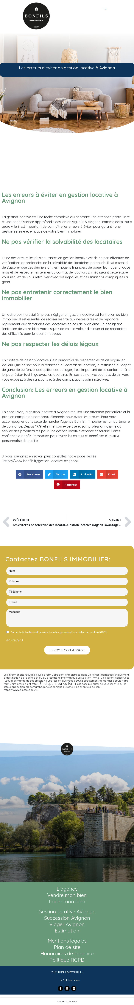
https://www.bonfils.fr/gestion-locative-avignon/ (40, 461)
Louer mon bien (67, 901)
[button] (105, 9)
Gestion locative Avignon (67, 911)
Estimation (67, 930)
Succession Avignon (67, 918)
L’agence (67, 889)
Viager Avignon (67, 924)
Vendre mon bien (67, 895)
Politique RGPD (67, 960)
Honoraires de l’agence (67, 953)
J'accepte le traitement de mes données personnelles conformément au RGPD (58, 632)
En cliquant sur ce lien (56, 683)
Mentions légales (67, 941)
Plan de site (67, 947)
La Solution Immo (70, 980)
